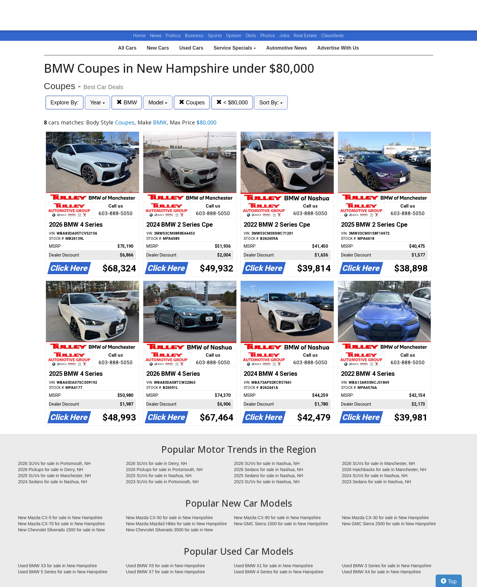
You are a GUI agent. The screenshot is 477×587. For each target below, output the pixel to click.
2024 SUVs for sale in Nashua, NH (375, 475)
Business (195, 35)
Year (97, 103)
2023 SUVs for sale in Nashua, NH (267, 481)
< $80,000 (232, 102)
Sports (215, 35)
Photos (268, 35)
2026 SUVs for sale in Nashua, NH (267, 463)
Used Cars (191, 48)
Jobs (285, 35)
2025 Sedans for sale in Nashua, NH (268, 475)
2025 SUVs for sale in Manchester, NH (54, 475)
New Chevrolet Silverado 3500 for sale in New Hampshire (169, 530)
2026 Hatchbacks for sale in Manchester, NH (384, 469)
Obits (251, 35)
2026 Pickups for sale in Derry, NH (50, 469)
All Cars (127, 48)
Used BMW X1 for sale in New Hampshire (273, 565)
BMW (127, 102)
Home (139, 35)
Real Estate (306, 35)
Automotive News (286, 48)
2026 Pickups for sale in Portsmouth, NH (164, 469)
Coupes (192, 102)
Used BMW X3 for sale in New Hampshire (57, 565)
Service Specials (235, 48)
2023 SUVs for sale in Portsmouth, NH (162, 481)
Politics (173, 35)
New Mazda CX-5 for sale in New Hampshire (60, 517)
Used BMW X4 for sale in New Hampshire (381, 571)
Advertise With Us (338, 48)
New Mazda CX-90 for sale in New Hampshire (277, 517)
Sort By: (271, 103)
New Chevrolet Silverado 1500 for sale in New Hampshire (61, 530)
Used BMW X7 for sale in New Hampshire (165, 571)
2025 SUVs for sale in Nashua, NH (159, 475)
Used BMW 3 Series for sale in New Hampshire (386, 565)
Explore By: (64, 103)
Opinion (234, 35)
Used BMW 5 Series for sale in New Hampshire (62, 571)
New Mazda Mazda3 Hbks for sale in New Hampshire (176, 523)
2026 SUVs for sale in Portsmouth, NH (54, 463)
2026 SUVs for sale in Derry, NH (156, 463)
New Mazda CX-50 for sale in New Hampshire (169, 517)
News (156, 35)
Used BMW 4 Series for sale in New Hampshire (278, 571)
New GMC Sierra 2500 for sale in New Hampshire (389, 523)
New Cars (158, 48)
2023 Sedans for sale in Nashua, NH (376, 481)
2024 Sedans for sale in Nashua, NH (52, 481)
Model (157, 103)
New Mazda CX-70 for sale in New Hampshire (61, 523)
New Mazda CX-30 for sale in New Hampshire (385, 517)
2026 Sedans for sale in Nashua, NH (268, 469)
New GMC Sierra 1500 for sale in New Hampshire (281, 523)
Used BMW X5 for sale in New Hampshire (165, 565)
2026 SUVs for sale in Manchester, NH (378, 463)
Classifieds (332, 35)
